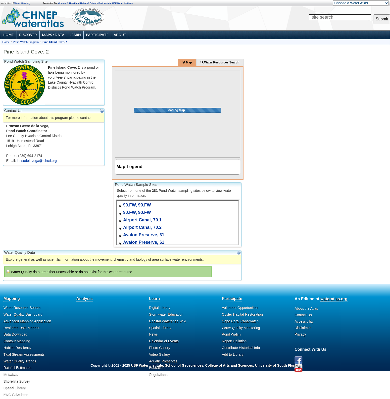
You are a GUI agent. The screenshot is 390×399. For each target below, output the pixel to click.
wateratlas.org (333, 299)
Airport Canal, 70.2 (142, 227)
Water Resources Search (219, 62)
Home (8, 35)
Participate (97, 35)
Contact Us (303, 315)
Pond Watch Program (26, 42)
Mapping (11, 299)
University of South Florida (277, 365)
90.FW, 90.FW (137, 204)
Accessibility (303, 321)
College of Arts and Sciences (229, 365)
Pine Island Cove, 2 (55, 42)
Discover (28, 35)
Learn (75, 35)
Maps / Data (53, 35)
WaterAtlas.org (22, 3)
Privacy (300, 334)
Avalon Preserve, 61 (143, 234)
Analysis (84, 299)
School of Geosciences (184, 365)
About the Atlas (306, 308)
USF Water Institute (122, 3)
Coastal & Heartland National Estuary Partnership (84, 3)
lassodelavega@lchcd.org (37, 161)
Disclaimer (302, 328)
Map (187, 62)
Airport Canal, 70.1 (142, 219)
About (120, 35)
